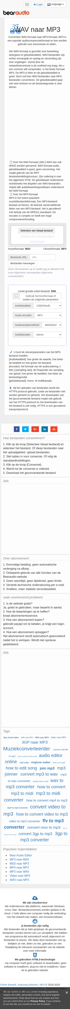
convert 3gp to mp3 (35, 834)
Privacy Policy (38, 1001)
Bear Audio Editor (11, 738)
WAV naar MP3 (27, 738)
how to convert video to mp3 (42, 814)
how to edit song (21, 768)
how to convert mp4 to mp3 (46, 800)
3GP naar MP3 (35, 742)
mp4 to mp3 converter (17, 808)
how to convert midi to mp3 (27, 756)
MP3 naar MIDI (19, 859)
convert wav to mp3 (40, 781)
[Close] (66, 992)
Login (38, 4)
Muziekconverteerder (26, 748)
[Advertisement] (33, 125)
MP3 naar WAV (19, 871)
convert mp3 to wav (39, 774)
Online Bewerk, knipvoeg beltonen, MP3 (22, 984)
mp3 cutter (24, 763)
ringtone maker (40, 762)
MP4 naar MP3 (42, 737)
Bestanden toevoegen (22, 263)
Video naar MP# (58, 737)
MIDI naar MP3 (19, 863)
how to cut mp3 (59, 763)
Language (55, 4)
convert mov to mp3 (43, 827)
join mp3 (47, 768)
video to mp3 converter (24, 821)
